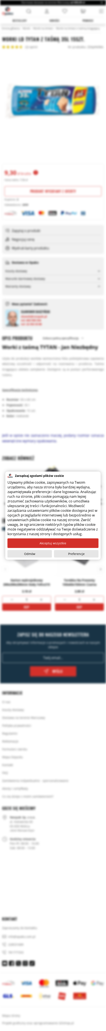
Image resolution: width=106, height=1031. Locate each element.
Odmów (29, 554)
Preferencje (76, 554)
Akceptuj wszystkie (53, 543)
